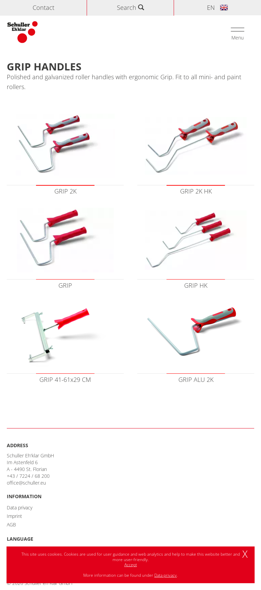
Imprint (14, 516)
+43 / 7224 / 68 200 (28, 476)
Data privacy (19, 507)
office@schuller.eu (26, 482)
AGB (11, 524)
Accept (130, 565)
